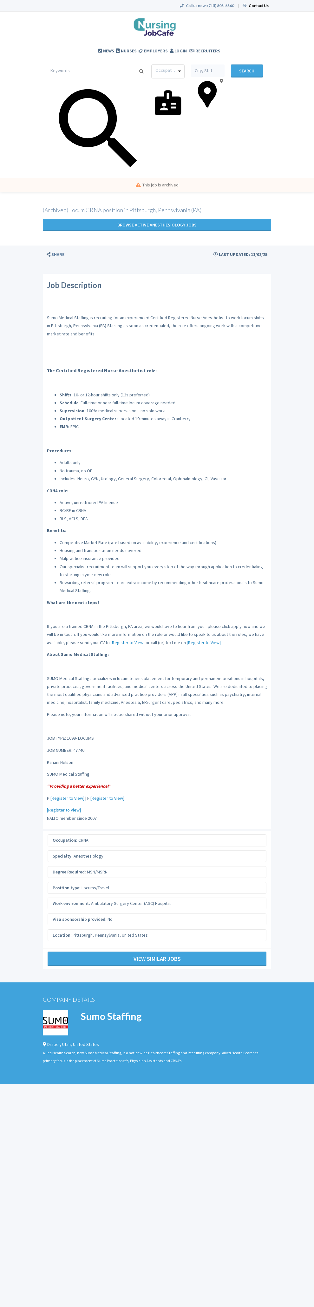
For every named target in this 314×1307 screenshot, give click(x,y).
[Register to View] (128, 642)
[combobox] (168, 71)
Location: (62, 935)
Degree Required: (69, 872)
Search (246, 71)
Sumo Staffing (111, 1016)
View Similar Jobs (157, 958)
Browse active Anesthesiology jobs (157, 225)
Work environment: (71, 903)
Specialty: (63, 856)
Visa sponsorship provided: (80, 919)
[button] (55, 254)
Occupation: (65, 840)
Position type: (67, 888)
